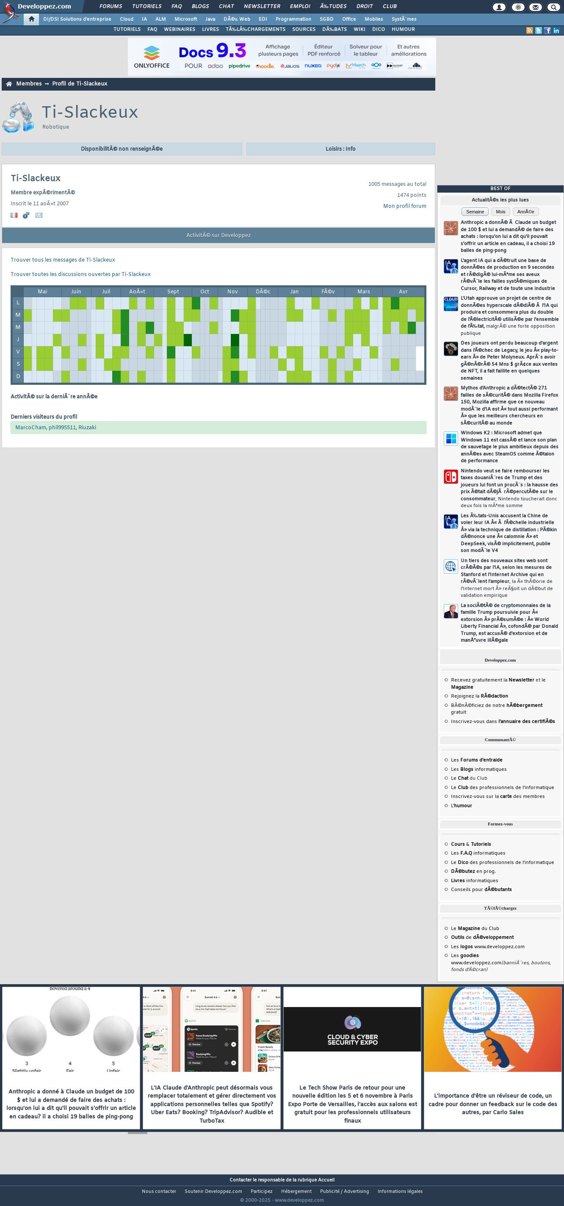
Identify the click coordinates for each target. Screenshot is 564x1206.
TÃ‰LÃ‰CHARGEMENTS (255, 30)
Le (459, 778)
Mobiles (374, 19)
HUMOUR (403, 30)
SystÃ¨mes (404, 19)
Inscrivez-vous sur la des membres (498, 797)
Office (349, 19)
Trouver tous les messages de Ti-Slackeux (63, 260)
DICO (378, 30)
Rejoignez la (479, 696)
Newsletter (262, 6)
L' (461, 806)
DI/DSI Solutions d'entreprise (77, 19)
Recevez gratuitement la (492, 680)
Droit (364, 6)
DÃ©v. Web (237, 19)
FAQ (176, 6)
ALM (160, 19)
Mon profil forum (404, 206)
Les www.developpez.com (488, 947)
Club (389, 6)
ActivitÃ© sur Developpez (218, 235)
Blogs (200, 6)
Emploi (300, 6)
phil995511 (62, 428)
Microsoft (185, 19)
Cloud (126, 19)
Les (477, 760)
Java (210, 19)
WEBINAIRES (179, 30)
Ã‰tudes (333, 6)
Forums (111, 6)
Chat (226, 6)
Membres (28, 84)
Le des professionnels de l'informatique (502, 788)
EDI (263, 19)
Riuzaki (87, 428)
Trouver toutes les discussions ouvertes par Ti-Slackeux (81, 274)
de (482, 938)
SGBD (327, 19)
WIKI (359, 30)
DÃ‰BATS (334, 30)
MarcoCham (30, 428)
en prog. (473, 872)
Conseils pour (481, 890)
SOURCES (303, 30)
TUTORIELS (127, 30)
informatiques (474, 881)
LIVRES (210, 30)
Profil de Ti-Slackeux (79, 84)
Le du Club (475, 929)
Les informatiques (479, 770)
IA (144, 19)
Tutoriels (146, 6)
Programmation (293, 19)
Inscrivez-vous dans (503, 722)
